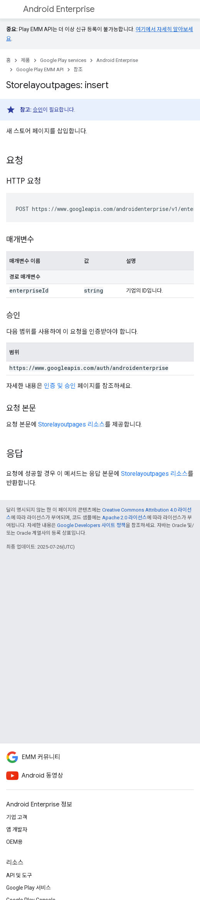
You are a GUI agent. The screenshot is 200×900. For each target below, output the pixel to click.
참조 (78, 69)
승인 (38, 110)
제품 (25, 60)
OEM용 (14, 842)
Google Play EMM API (40, 69)
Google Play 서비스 (28, 888)
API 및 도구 (19, 875)
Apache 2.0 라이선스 (124, 517)
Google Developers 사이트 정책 (91, 525)
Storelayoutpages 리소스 (71, 424)
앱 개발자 (16, 829)
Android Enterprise (59, 9)
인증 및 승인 (60, 386)
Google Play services (63, 60)
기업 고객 (16, 817)
